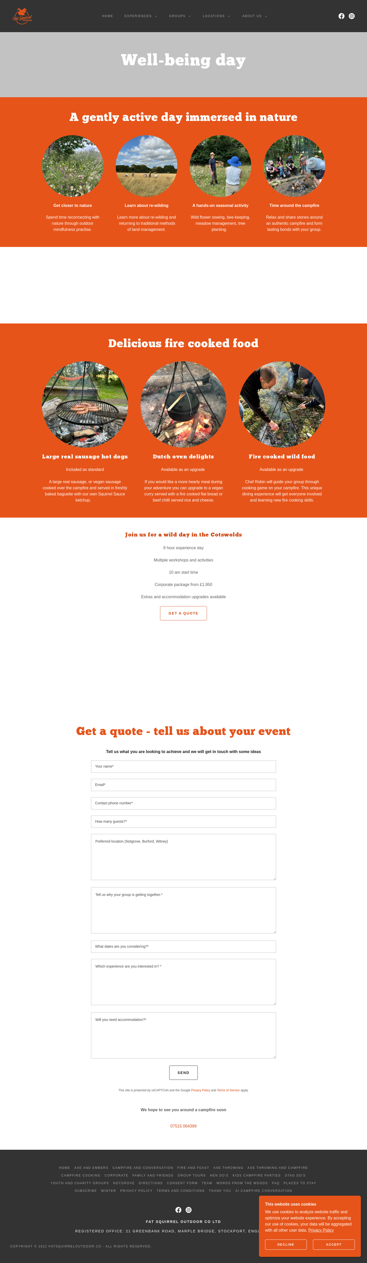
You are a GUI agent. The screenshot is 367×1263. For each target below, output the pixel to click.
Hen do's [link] (219, 1175)
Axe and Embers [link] (91, 1168)
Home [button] (64, 1168)
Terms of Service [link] (228, 1090)
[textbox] (183, 766)
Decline (286, 1244)
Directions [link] (151, 1183)
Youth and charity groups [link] (80, 1183)
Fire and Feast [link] (193, 1168)
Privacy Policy (321, 1230)
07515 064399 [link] (183, 1126)
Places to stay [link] (300, 1183)
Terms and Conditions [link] (181, 1191)
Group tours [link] (192, 1175)
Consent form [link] (182, 1183)
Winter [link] (108, 1191)
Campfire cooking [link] (80, 1175)
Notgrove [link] (124, 1183)
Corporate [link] (116, 1175)
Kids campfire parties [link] (257, 1175)
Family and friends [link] (153, 1175)
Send (184, 1073)
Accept (334, 1244)
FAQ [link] (276, 1183)
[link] (22, 16)
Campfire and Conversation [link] (143, 1168)
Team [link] (207, 1183)
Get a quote (183, 613)
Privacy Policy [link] (200, 1090)
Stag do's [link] (295, 1175)
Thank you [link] (220, 1191)
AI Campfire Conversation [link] (263, 1191)
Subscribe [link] (86, 1191)
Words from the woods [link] (242, 1183)
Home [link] (107, 16)
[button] (139, 16)
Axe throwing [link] (229, 1168)
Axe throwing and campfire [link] (277, 1168)
